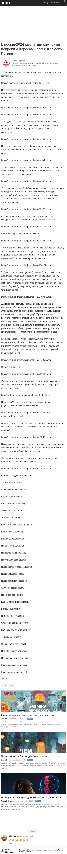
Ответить (11, 843)
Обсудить (33, 831)
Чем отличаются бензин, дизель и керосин (24, 756)
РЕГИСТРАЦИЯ (56, 3)
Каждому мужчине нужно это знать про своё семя (28, 715)
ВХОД (45, 3)
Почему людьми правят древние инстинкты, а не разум (31, 797)
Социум (4, 678)
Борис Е (4, 719)
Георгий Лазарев (7, 801)
